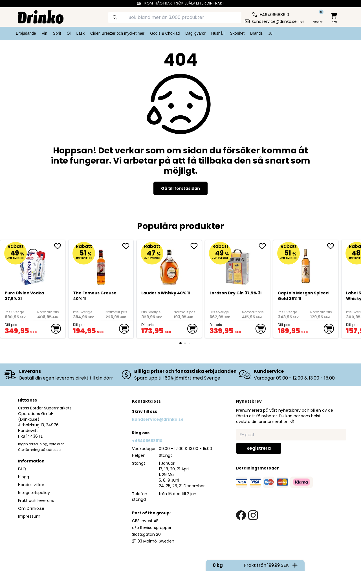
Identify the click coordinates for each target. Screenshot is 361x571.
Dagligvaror (195, 33)
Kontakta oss (146, 401)
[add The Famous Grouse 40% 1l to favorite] (127, 246)
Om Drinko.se (31, 508)
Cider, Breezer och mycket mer (117, 33)
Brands (256, 33)
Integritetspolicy (34, 492)
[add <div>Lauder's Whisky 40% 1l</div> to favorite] (196, 246)
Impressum (29, 516)
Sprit (57, 33)
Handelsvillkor (31, 485)
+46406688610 (147, 441)
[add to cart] (56, 329)
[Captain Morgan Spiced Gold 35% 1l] (305, 265)
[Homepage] (36, 16)
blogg (23, 477)
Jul (270, 33)
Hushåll (217, 33)
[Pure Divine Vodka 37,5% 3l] (32, 265)
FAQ (22, 469)
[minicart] (334, 18)
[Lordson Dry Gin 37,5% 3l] (237, 265)
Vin (44, 33)
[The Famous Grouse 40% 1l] (101, 265)
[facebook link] (241, 515)
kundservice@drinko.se (158, 419)
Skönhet (237, 33)
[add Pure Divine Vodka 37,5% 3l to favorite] (59, 246)
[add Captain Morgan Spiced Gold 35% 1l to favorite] (332, 246)
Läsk (80, 33)
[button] (292, 421)
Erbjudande (26, 33)
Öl (69, 33)
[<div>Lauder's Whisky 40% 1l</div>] (169, 265)
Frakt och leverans (36, 500)
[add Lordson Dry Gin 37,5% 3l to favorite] (264, 246)
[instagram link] (253, 515)
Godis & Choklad (165, 33)
